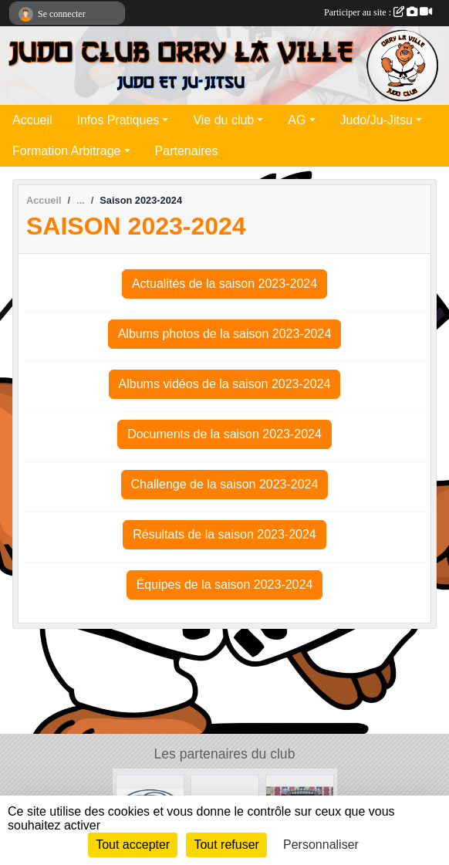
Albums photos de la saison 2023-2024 (225, 333)
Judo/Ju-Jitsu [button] (376, 120)
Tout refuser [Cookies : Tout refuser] (226, 844)
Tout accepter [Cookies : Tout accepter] (133, 844)
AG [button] (297, 120)
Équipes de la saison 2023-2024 (225, 584)
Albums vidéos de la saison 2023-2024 (225, 383)
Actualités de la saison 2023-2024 (224, 283)
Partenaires (186, 150)
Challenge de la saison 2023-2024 (225, 484)
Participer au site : (378, 12)
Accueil (32, 120)
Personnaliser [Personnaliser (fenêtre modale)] (321, 844)
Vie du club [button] (223, 120)
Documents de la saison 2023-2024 (224, 434)
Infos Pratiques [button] (118, 120)
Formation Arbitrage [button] (66, 150)
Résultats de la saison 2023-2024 (224, 534)
